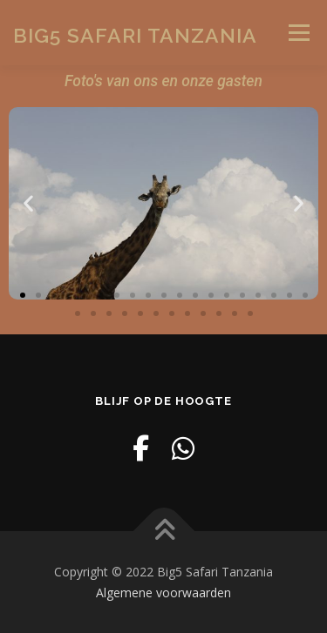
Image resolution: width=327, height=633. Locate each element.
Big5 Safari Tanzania (135, 34)
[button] (28, 203)
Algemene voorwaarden (163, 592)
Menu (297, 32)
